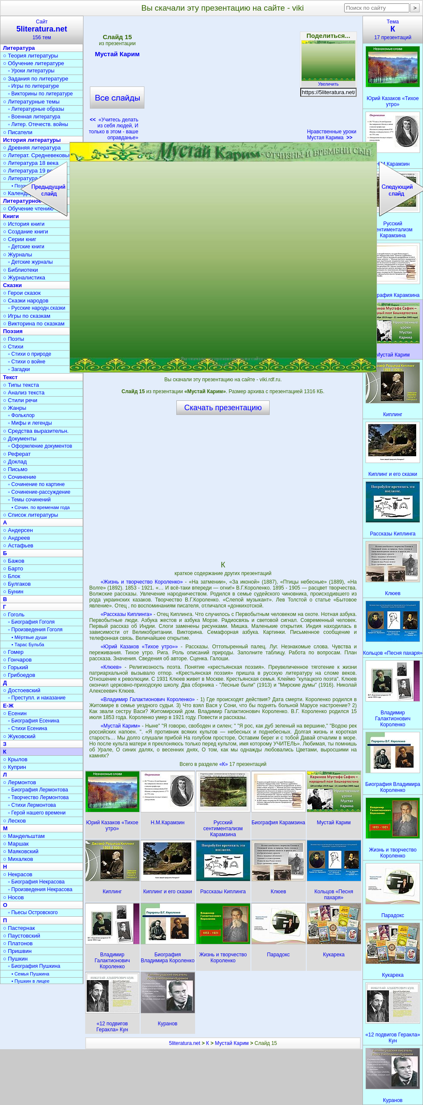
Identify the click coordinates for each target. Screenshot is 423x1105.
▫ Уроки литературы (31, 71)
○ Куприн (14, 767)
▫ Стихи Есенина (27, 728)
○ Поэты (13, 339)
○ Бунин (13, 591)
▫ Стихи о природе (29, 354)
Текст (10, 377)
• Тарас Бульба (28, 644)
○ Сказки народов (26, 300)
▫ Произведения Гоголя (35, 630)
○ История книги (24, 224)
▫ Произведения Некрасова (40, 889)
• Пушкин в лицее (30, 981)
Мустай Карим (117, 55)
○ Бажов (13, 561)
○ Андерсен (18, 530)
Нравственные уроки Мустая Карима (332, 135)
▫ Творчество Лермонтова (38, 797)
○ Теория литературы (30, 55)
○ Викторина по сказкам (33, 323)
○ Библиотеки (20, 270)
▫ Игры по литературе (33, 86)
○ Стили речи (20, 400)
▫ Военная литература (34, 117)
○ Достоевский (21, 690)
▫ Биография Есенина (33, 721)
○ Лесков (14, 820)
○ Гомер (13, 652)
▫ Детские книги (26, 247)
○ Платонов (18, 943)
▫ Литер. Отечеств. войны (38, 124)
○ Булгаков (17, 584)
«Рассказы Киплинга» (126, 614)
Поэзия (13, 331)
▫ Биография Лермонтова (38, 790)
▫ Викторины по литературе (40, 94)
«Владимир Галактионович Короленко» (148, 699)
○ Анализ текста (23, 392)
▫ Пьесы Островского (33, 912)
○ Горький (15, 667)
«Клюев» (111, 667)
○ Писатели (17, 132)
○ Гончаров (17, 659)
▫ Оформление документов (40, 446)
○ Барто (13, 568)
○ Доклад (15, 461)
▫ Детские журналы (30, 262)
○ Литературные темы (31, 101)
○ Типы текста (21, 385)
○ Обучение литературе (33, 63)
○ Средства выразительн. (36, 431)
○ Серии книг (19, 239)
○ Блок (11, 576)
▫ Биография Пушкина (34, 966)
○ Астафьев (18, 545)
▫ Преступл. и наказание (37, 698)
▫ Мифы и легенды (30, 423)
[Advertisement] (222, 81)
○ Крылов (15, 759)
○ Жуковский (19, 736)
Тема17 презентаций (393, 29)
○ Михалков (18, 859)
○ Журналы (17, 254)
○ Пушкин (15, 958)
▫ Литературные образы (36, 109)
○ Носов (13, 897)
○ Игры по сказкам (26, 316)
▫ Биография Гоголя (31, 622)
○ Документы (19, 438)
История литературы (32, 140)
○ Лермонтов (19, 782)
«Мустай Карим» (120, 726)
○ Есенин (14, 713)
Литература (19, 48)
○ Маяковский (20, 851)
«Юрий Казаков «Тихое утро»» (139, 647)
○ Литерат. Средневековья (37, 155)
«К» (224, 764)
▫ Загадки (19, 369)
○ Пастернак (19, 928)
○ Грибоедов (19, 675)
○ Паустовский (21, 935)
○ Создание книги (25, 231)
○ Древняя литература (31, 147)
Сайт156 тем (41, 29)
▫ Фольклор (21, 415)
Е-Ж (8, 705)
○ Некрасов (17, 874)
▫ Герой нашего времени (37, 813)
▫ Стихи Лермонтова (32, 805)
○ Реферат (17, 454)
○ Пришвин (17, 951)
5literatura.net (184, 1043)
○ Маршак (16, 843)
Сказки (12, 285)
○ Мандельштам (24, 836)
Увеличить (328, 81)
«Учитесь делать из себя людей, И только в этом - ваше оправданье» (113, 129)
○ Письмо (15, 469)
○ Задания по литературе (35, 78)
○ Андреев (16, 538)
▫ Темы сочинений (29, 500)
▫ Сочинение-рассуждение (39, 492)
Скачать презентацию (223, 407)
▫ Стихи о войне (26, 362)
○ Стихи (13, 346)
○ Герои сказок (22, 293)
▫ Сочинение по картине (36, 484)
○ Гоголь (14, 614)
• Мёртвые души (29, 637)
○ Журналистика (24, 277)
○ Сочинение (19, 477)
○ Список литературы (30, 515)
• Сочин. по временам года (41, 507)
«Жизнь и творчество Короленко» (142, 582)
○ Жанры (14, 408)
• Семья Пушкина (30, 973)
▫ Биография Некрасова (36, 882)
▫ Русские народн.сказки (36, 308)
